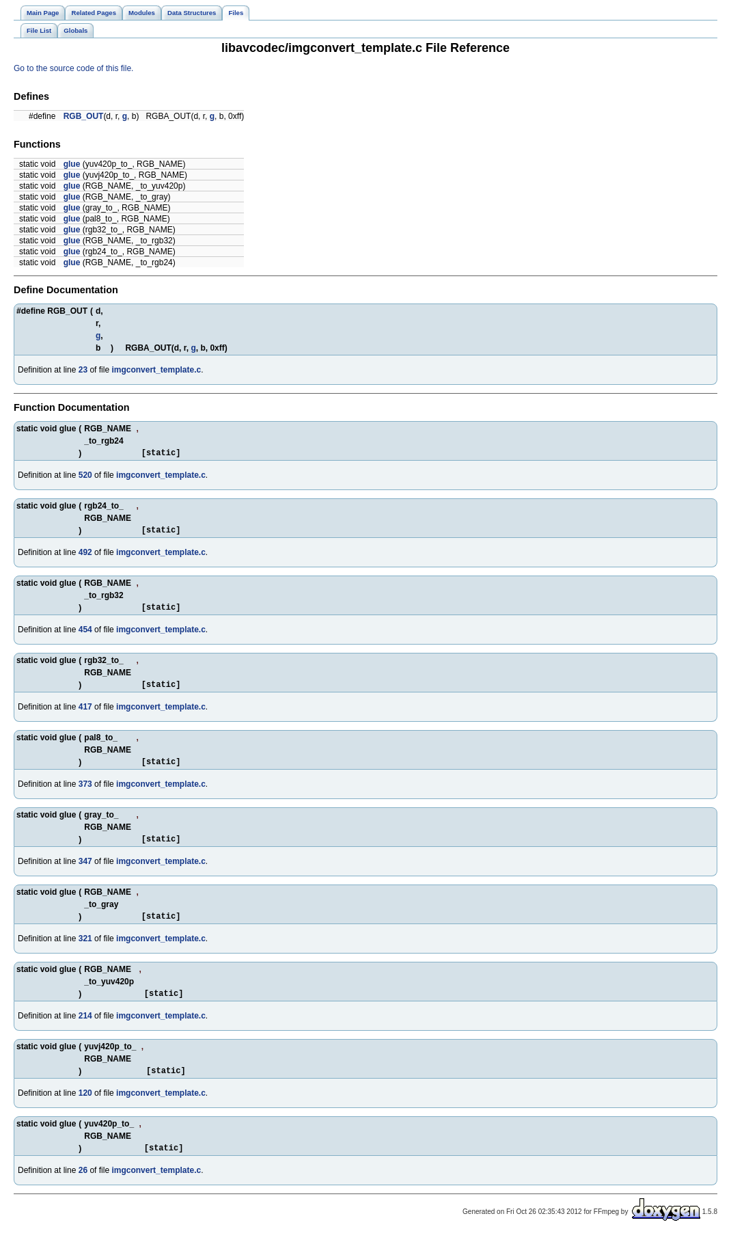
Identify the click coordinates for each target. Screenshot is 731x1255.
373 (85, 794)
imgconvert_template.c (156, 370)
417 (85, 715)
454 (85, 635)
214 (85, 1032)
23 (83, 370)
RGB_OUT (84, 116)
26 (83, 1191)
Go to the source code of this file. (73, 68)
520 (85, 477)
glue (72, 164)
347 (85, 873)
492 (85, 556)
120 (85, 1111)
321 (85, 953)
